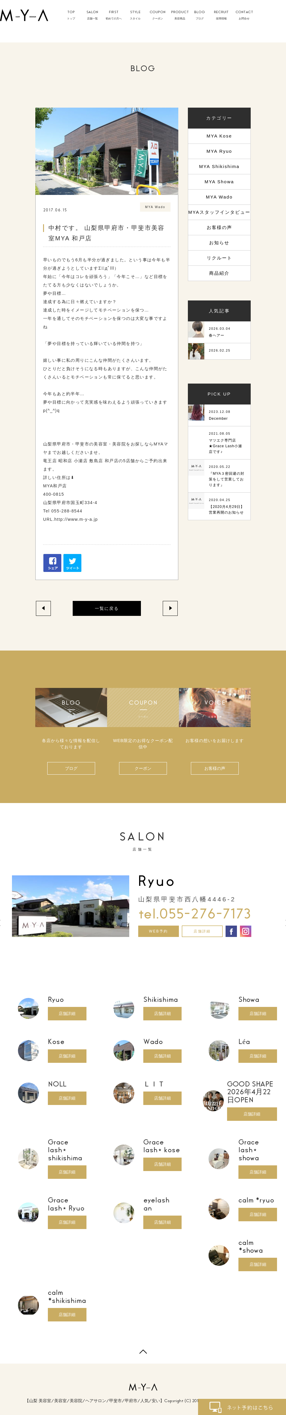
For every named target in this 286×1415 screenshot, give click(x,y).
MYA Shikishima (219, 166)
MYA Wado (219, 196)
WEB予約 (158, 931)
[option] (143, 905)
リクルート (219, 257)
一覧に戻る (107, 608)
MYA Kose (219, 135)
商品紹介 (219, 273)
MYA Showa (219, 181)
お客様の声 (219, 227)
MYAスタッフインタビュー (219, 212)
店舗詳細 (202, 931)
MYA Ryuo (219, 151)
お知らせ (219, 242)
